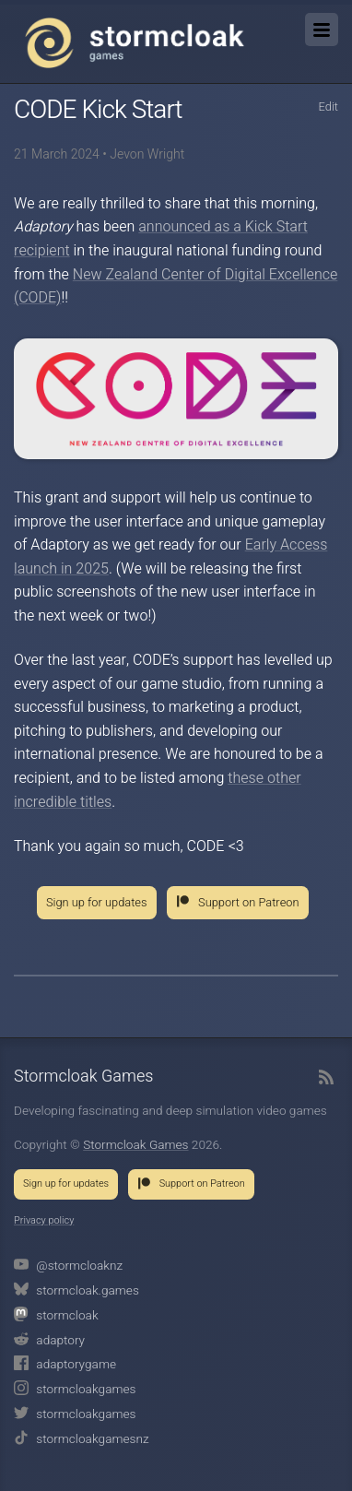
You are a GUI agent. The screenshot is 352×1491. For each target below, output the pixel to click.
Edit (328, 107)
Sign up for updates (96, 902)
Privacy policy (44, 1220)
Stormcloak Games (134, 42)
